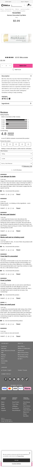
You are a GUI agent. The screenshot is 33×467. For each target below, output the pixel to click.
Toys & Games (26, 406)
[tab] (16, 76)
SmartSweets (15, 408)
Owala (2, 406)
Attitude (3, 408)
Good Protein (15, 402)
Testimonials (21, 350)
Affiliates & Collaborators (24, 348)
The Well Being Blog (23, 357)
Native (2, 402)
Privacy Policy (20, 456)
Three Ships (15, 404)
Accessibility (4, 361)
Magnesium (26, 412)
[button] (2, 66)
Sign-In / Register (25, 1)
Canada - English (7, 370)
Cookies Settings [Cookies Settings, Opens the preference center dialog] (16, 463)
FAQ (2, 352)
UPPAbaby (15, 406)
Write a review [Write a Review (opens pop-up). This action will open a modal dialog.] (24, 57)
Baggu (3, 404)
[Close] (29, 453)
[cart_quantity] (6, 66)
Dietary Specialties (26, 415)
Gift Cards (3, 348)
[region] (16, 458)
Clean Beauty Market (26, 403)
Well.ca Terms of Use (23, 355)
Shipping (3, 355)
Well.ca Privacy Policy (23, 352)
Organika (3, 410)
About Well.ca (21, 346)
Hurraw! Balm (16, 13)
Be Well (20, 359)
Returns (3, 357)
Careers (3, 363)
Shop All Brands (16, 410)
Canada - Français (22, 370)
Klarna (2, 359)
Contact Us (4, 346)
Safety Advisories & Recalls (8, 350)
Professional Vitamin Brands (27, 409)
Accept (16, 460)
